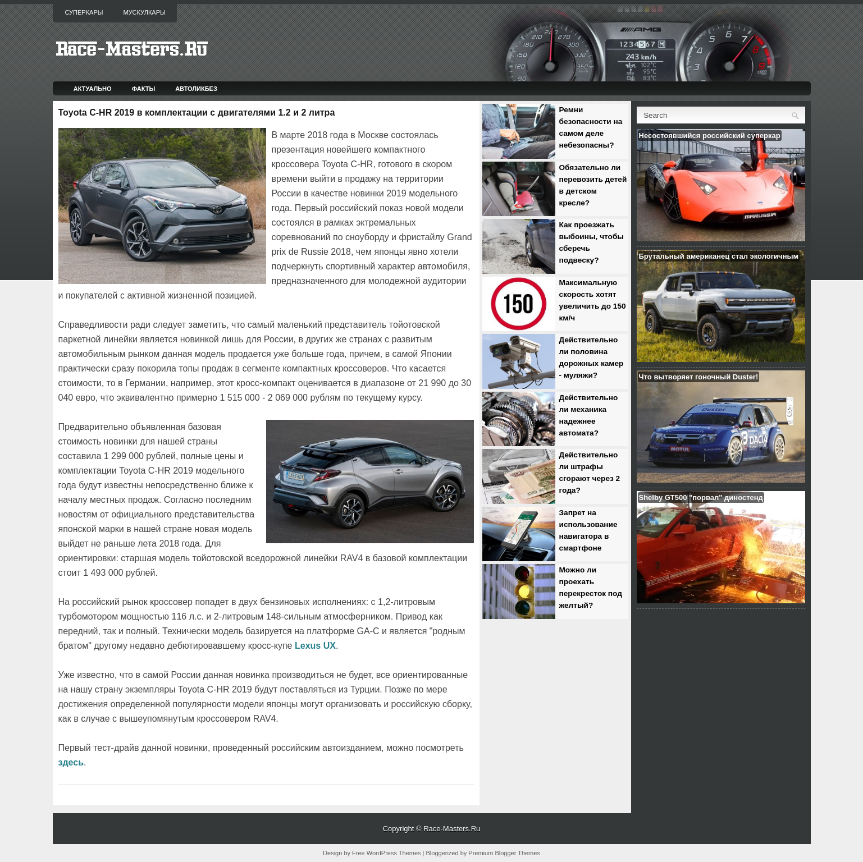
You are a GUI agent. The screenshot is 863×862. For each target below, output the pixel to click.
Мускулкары (144, 12)
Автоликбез (196, 88)
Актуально (93, 88)
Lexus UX (315, 645)
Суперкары (84, 12)
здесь (71, 762)
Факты (144, 88)
